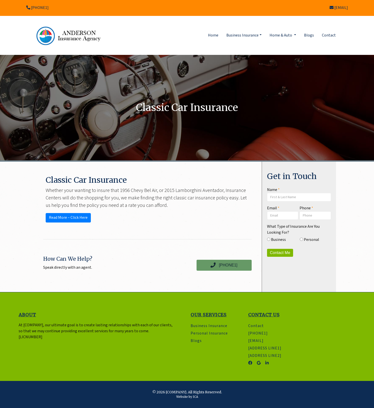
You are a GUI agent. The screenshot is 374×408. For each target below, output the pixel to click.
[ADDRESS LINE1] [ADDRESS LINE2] (264, 352)
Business (276, 239)
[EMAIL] (339, 7)
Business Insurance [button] (242, 35)
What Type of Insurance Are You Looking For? (293, 229)
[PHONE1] (37, 7)
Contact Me (280, 253)
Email (273, 208)
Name (273, 189)
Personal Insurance (209, 333)
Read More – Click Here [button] (68, 217)
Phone (306, 208)
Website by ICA (187, 397)
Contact (329, 35)
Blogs (309, 35)
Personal (309, 239)
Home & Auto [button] (281, 35)
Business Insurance (209, 326)
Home (214, 35)
